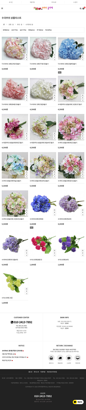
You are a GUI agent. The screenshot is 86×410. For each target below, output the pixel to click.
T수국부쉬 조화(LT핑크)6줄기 (11, 64)
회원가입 (32, 2)
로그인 (10, 2)
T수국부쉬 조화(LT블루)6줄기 (67, 64)
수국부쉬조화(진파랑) (36, 219)
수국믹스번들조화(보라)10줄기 (39, 181)
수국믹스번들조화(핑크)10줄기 (67, 181)
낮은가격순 (14, 30)
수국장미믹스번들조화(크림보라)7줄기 (42, 142)
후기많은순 (40, 30)
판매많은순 (6, 30)
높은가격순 (23, 30)
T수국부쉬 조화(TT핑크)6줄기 (39, 64)
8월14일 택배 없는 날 (8, 354)
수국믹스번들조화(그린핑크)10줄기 (13, 219)
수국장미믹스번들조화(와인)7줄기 (12, 142)
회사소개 (36, 372)
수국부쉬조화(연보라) (64, 219)
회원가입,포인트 (6, 360)
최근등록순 (48, 30)
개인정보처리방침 (52, 372)
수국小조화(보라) (63, 259)
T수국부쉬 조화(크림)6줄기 (38, 104)
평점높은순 (31, 30)
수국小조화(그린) (7, 298)
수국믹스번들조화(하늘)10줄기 (11, 181)
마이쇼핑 (54, 2)
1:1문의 (75, 2)
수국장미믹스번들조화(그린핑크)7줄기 (70, 104)
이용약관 (42, 372)
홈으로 (30, 372)
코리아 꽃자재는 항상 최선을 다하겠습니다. (14, 357)
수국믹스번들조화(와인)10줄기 (67, 142)
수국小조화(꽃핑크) (36, 259)
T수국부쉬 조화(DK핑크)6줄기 (11, 104)
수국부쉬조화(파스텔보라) (10, 259)
